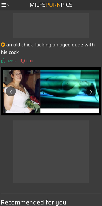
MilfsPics (51, 5)
